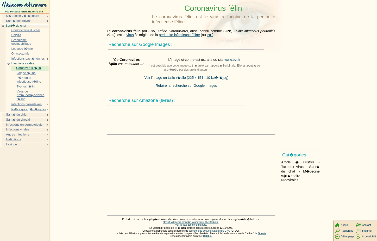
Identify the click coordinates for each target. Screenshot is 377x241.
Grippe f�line (26, 73)
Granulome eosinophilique (21, 42)
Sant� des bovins (18, 21)
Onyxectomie (20, 53)
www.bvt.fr (232, 60)
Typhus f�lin (26, 86)
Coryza (16, 35)
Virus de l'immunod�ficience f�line (30, 95)
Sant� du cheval (18, 119)
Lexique (11, 144)
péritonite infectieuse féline (179, 35)
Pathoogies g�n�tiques (28, 109)
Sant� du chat (16, 25)
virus (130, 35)
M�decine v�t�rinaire (22, 16)
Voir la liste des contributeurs (190, 224)
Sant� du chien (17, 114)
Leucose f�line (22, 48)
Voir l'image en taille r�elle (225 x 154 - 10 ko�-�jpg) (186, 78)
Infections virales (22, 63)
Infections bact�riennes (28, 58)
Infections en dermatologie (24, 124)
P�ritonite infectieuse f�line (29, 79)
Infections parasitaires (26, 104)
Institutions (13, 139)
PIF (209, 35)
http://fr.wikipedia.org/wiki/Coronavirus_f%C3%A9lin (191, 222)
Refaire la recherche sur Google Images (186, 85)
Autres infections (17, 134)
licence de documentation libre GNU (211, 230)
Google (262, 233)
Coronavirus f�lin (28, 68)
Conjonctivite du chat (25, 30)
